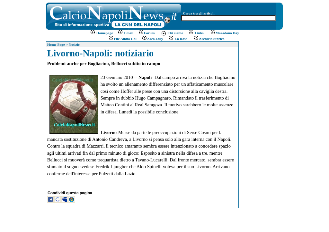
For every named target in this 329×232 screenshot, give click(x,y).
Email (125, 33)
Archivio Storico (208, 39)
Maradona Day (224, 33)
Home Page (56, 44)
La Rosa (178, 39)
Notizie (74, 44)
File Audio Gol (122, 39)
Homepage (102, 33)
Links (196, 33)
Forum (146, 33)
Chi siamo (172, 33)
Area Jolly (152, 39)
